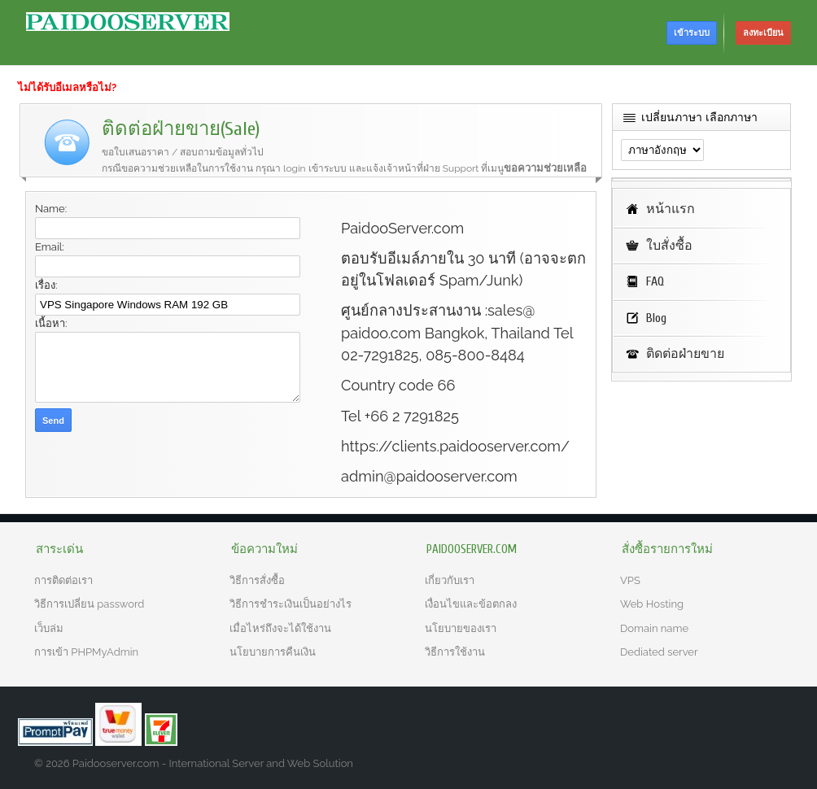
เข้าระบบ (692, 33)
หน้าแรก (670, 209)
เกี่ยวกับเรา (449, 580)
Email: (49, 247)
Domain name (654, 628)
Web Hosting (652, 604)
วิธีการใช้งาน (455, 652)
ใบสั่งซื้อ (669, 245)
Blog (656, 318)
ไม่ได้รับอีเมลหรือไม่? (67, 87)
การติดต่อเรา (63, 580)
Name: (51, 209)
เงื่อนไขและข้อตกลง (471, 604)
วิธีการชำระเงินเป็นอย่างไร (290, 604)
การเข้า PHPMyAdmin (86, 652)
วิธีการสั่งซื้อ (257, 580)
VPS (630, 580)
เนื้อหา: (51, 323)
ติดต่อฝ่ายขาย (685, 354)
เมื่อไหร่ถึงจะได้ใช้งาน (280, 628)
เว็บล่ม (48, 628)
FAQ (655, 281)
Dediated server (659, 652)
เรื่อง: (46, 285)
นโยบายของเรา (460, 628)
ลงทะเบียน (763, 33)
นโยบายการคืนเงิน (272, 652)
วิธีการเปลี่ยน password (89, 604)
